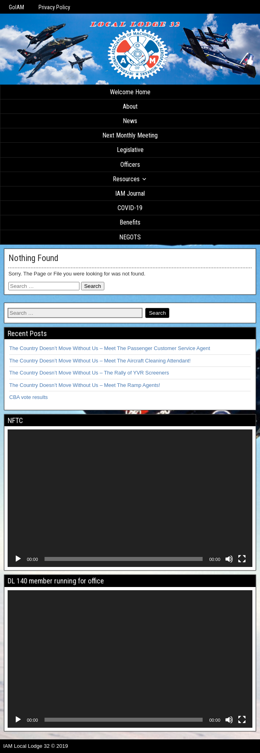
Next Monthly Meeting (130, 135)
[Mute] (229, 559)
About (130, 106)
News (130, 121)
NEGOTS (130, 237)
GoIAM (16, 7)
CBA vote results (28, 397)
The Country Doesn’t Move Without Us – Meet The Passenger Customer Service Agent (109, 348)
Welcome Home (130, 92)
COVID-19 (130, 208)
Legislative (130, 150)
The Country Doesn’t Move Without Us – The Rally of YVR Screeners (89, 373)
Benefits (130, 222)
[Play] (18, 559)
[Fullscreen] (242, 559)
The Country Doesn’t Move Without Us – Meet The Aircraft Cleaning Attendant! (100, 361)
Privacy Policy (54, 7)
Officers (130, 164)
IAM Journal (130, 193)
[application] (130, 498)
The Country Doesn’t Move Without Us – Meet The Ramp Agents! (84, 385)
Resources (126, 179)
